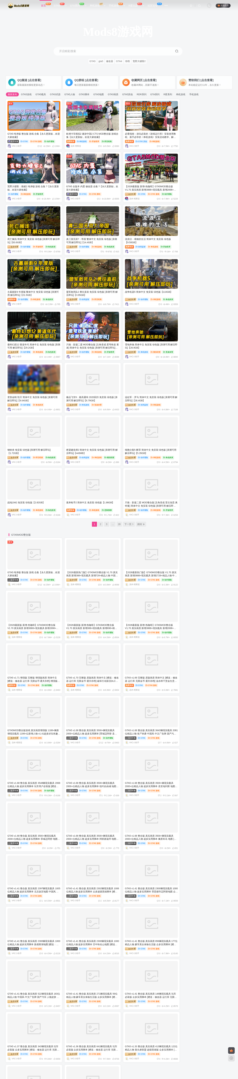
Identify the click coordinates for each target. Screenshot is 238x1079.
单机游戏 (97, 5)
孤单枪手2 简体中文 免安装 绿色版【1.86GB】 (146, 392)
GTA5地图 (98, 94)
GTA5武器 (55, 94)
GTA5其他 (127, 94)
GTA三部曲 (117, 958)
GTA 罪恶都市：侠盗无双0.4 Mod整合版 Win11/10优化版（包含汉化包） (48, 1009)
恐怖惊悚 (163, 400)
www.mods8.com (70, 1066)
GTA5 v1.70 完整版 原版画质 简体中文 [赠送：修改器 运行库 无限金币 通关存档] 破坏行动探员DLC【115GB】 (204, 516)
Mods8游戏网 (87, 1066)
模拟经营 (153, 296)
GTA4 (119, 61)
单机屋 (108, 1061)
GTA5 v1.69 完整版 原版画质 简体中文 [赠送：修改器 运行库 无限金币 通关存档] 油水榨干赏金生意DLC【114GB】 (32, 568)
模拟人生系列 (43, 1023)
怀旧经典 (105, 140)
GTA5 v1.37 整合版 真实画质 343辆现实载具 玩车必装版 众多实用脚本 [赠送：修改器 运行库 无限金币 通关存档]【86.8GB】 (204, 775)
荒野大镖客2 (139, 61)
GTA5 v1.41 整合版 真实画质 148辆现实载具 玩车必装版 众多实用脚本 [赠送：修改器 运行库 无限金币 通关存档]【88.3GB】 (147, 775)
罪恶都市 (39, 991)
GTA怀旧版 (117, 991)
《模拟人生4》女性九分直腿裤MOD (29, 1042)
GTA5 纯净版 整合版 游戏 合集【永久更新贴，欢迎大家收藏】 (43, 944)
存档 (127, 61)
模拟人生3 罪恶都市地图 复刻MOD (181, 1042)
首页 (46, 5)
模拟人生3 (192, 1023)
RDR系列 (141, 94)
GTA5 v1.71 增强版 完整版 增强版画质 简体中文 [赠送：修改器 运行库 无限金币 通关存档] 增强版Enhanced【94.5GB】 (147, 516)
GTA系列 (78, 5)
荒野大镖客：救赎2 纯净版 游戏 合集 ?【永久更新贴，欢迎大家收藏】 (199, 1009)
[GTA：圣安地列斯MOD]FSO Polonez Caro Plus (188, 977)
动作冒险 (49, 140)
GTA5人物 (69, 94)
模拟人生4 (116, 1023)
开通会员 (223, 5)
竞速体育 (165, 296)
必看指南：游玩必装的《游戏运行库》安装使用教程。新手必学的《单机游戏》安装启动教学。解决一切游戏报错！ (147, 136)
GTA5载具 (41, 94)
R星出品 (136, 5)
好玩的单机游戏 (94, 1061)
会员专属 (13, 140)
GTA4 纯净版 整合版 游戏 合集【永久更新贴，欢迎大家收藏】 (43, 977)
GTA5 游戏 (36, 140)
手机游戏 (117, 5)
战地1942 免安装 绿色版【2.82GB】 (83, 392)
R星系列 (167, 94)
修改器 (109, 61)
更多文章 (71, 937)
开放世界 (93, 140)
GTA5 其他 (138, 140)
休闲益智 (23, 244)
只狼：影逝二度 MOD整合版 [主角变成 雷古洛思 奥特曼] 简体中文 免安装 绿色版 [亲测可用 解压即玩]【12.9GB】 (204, 395)
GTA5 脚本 (36, 192)
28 (119, 413)
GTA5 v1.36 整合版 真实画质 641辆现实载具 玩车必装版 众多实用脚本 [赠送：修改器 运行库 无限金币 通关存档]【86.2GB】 (33, 827)
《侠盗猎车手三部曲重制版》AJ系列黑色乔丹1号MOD (115, 977)
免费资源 (69, 140)
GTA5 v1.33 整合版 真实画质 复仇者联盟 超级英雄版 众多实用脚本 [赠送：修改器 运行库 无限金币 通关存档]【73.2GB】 (204, 827)
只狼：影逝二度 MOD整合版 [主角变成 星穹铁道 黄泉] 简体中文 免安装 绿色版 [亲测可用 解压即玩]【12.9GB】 (89, 291)
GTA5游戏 (26, 94)
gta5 (101, 61)
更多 (226, 848)
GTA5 (60, 5)
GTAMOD (78, 1061)
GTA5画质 (113, 94)
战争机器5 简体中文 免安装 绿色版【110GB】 (203, 236)
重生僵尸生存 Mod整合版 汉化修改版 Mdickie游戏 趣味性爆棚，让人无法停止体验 (129, 944)
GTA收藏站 (134, 1061)
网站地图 (147, 1061)
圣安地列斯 (193, 958)
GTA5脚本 (84, 94)
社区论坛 (155, 5)
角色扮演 (165, 192)
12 (38, 145)
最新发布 (12, 94)
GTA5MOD (120, 1061)
